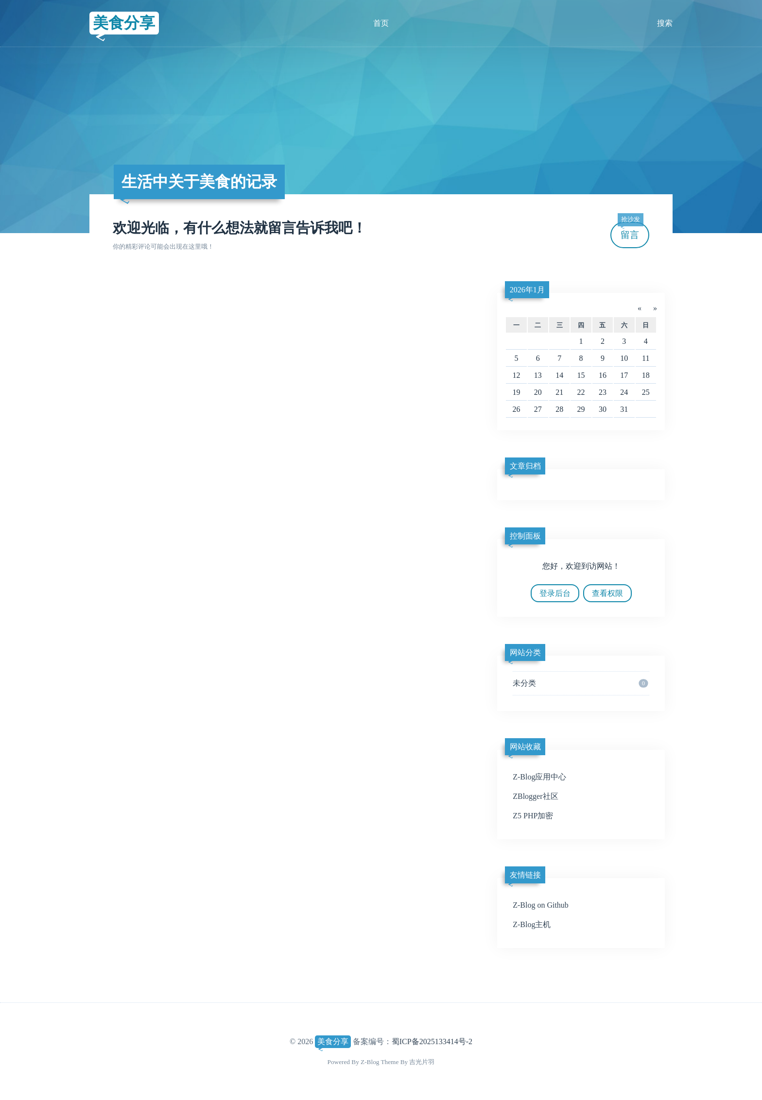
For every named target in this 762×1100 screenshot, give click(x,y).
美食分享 (124, 23)
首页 (381, 23)
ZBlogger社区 (535, 796)
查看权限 (607, 593)
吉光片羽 (421, 1062)
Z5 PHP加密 (533, 816)
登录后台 (555, 593)
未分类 (580, 683)
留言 (630, 231)
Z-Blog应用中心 (539, 777)
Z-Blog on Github (541, 905)
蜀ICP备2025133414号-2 (432, 1041)
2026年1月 (527, 290)
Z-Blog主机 (532, 924)
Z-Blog (370, 1062)
